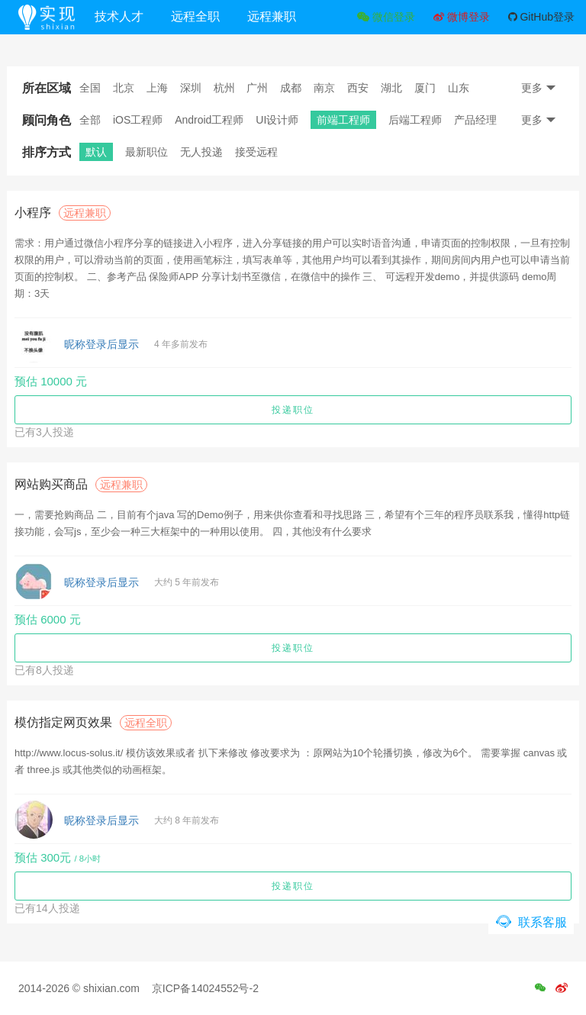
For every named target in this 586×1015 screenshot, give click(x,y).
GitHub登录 (541, 17)
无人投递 (201, 152)
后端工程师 (415, 120)
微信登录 (386, 17)
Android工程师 (209, 120)
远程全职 (208, 16)
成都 (290, 88)
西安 (358, 88)
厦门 (425, 88)
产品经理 (475, 120)
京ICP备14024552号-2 (205, 988)
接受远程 (256, 152)
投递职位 (293, 409)
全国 (90, 88)
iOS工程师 (138, 120)
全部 (90, 120)
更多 (538, 88)
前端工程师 (343, 120)
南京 (324, 88)
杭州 (224, 88)
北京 (123, 88)
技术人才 (132, 16)
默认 (96, 152)
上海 (157, 88)
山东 (458, 88)
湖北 (391, 88)
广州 (257, 88)
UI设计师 (277, 120)
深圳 (190, 88)
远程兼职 (284, 16)
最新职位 (146, 152)
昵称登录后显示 (101, 344)
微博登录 (461, 17)
